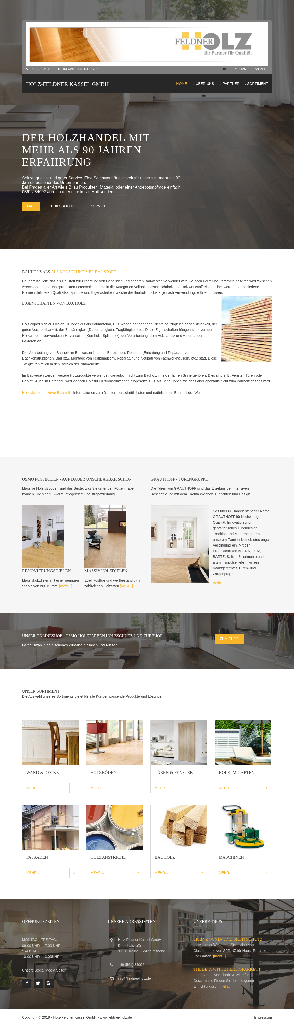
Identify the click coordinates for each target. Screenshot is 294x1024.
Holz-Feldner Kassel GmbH (67, 84)
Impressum (263, 1016)
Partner (231, 83)
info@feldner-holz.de (82, 68)
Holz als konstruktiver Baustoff (46, 392)
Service (99, 206)
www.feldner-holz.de (116, 1016)
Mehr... (33, 787)
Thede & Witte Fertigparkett (227, 968)
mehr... (218, 583)
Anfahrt (261, 68)
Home (181, 83)
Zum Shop (229, 638)
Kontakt (240, 68)
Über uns (204, 83)
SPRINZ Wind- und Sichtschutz (228, 938)
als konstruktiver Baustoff (83, 271)
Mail (31, 206)
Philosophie (63, 206)
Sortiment (257, 83)
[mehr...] (65, 586)
